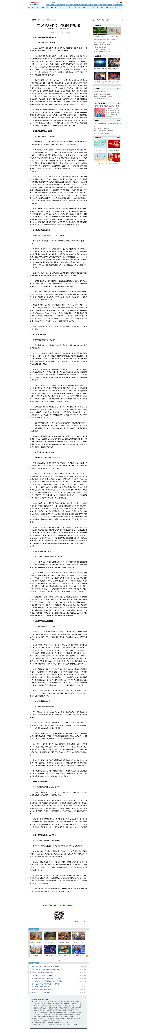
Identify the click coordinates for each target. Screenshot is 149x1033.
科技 (107, 7)
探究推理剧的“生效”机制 (100, 91)
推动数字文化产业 (78, 942)
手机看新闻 (51, 32)
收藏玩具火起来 (79, 955)
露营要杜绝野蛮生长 (100, 36)
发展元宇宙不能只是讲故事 (101, 99)
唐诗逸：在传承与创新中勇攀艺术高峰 (103, 130)
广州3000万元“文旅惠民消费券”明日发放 (44, 975)
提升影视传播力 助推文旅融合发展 (102, 94)
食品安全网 (100, 5)
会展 (93, 7)
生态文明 (113, 5)
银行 (33, 7)
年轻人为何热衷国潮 (64, 955)
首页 (39, 20)
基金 (38, 7)
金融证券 (55, 5)
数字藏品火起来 (114, 36)
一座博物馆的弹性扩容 (100, 82)
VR (116, 7)
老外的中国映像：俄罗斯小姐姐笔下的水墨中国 (107, 106)
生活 (102, 7)
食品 (61, 7)
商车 (70, 7)
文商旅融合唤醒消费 (36, 942)
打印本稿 (67, 32)
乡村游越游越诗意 (50, 942)
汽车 (65, 7)
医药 (84, 7)
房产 (79, 7)
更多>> (118, 88)
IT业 (56, 7)
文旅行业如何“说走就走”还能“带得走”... (43, 972)
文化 (88, 7)
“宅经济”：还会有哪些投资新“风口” (42, 989)
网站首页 (48, 5)
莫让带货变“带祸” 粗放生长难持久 (42, 992)
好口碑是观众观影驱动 (100, 68)
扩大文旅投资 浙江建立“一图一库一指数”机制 (45, 969)
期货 (43, 7)
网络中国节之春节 (113, 163)
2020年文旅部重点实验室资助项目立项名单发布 (46, 967)
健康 (111, 7)
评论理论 (80, 5)
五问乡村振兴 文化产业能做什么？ (102, 44)
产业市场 (61, 5)
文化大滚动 (50, 20)
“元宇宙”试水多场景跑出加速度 (102, 49)
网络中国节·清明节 (100, 150)
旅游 (98, 7)
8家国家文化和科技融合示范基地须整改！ (104, 40)
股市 (29, 7)
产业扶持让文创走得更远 (100, 47)
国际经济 (67, 5)
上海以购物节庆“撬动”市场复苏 (41, 987)
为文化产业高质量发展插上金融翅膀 (103, 96)
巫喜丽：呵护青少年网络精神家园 (102, 133)
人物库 (53, 2)
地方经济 (86, 5)
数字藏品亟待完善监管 (114, 68)
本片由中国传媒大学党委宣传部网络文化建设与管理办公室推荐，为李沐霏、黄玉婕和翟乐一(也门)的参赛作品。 (112, 112)
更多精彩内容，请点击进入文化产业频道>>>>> (59, 905)
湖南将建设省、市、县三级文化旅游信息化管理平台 (47, 981)
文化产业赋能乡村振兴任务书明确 (102, 42)
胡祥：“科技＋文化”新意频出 (101, 128)
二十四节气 (100, 163)
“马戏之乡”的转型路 (114, 82)
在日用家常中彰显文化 (64, 942)
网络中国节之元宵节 (114, 150)
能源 (75, 7)
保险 (52, 7)
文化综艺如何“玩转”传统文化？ (102, 51)
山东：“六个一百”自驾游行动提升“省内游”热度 (46, 984)
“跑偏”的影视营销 (50, 955)
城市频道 (93, 5)
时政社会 (74, 5)
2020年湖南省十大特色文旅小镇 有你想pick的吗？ (46, 978)
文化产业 (43, 20)
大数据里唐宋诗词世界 (36, 955)
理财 (47, 7)
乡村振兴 (106, 5)
